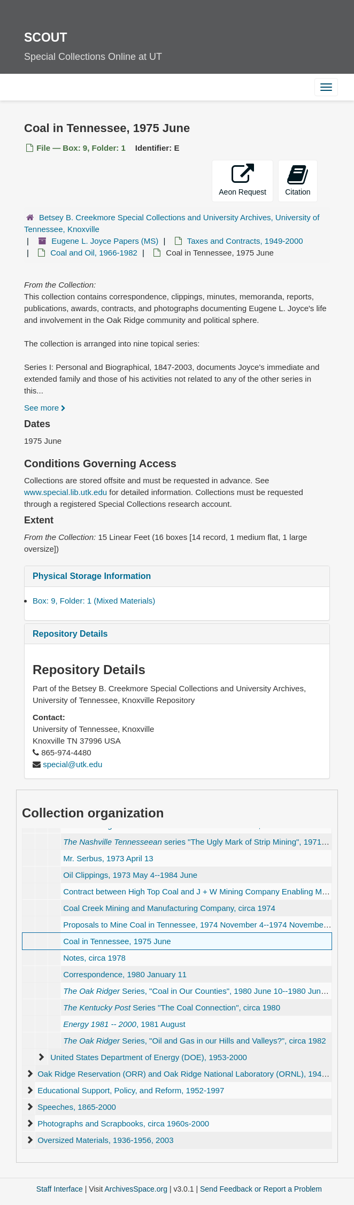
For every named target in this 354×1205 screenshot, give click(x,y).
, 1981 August (124, 1024)
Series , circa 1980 (171, 1007)
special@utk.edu (72, 764)
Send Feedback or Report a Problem (261, 1189)
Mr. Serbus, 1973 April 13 (108, 858)
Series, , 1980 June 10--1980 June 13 (199, 990)
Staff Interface (59, 1189)
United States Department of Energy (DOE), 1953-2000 (148, 1057)
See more (45, 407)
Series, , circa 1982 (194, 1040)
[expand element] (41, 1057)
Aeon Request (242, 180)
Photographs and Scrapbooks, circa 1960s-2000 (123, 1123)
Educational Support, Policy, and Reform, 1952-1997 (130, 1090)
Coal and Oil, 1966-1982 (93, 252)
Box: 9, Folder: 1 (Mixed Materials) (94, 600)
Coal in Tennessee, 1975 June (117, 941)
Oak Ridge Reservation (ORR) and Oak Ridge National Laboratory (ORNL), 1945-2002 (192, 1073)
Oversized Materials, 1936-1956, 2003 (105, 1140)
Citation (297, 180)
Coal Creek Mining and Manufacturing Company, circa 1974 (169, 908)
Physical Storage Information (92, 576)
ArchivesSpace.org (135, 1189)
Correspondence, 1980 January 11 (125, 974)
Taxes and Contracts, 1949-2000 (245, 240)
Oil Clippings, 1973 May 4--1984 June (130, 874)
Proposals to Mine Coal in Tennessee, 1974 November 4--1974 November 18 (200, 924)
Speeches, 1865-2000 (76, 1106)
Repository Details (70, 633)
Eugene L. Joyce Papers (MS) (104, 240)
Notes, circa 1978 (94, 957)
